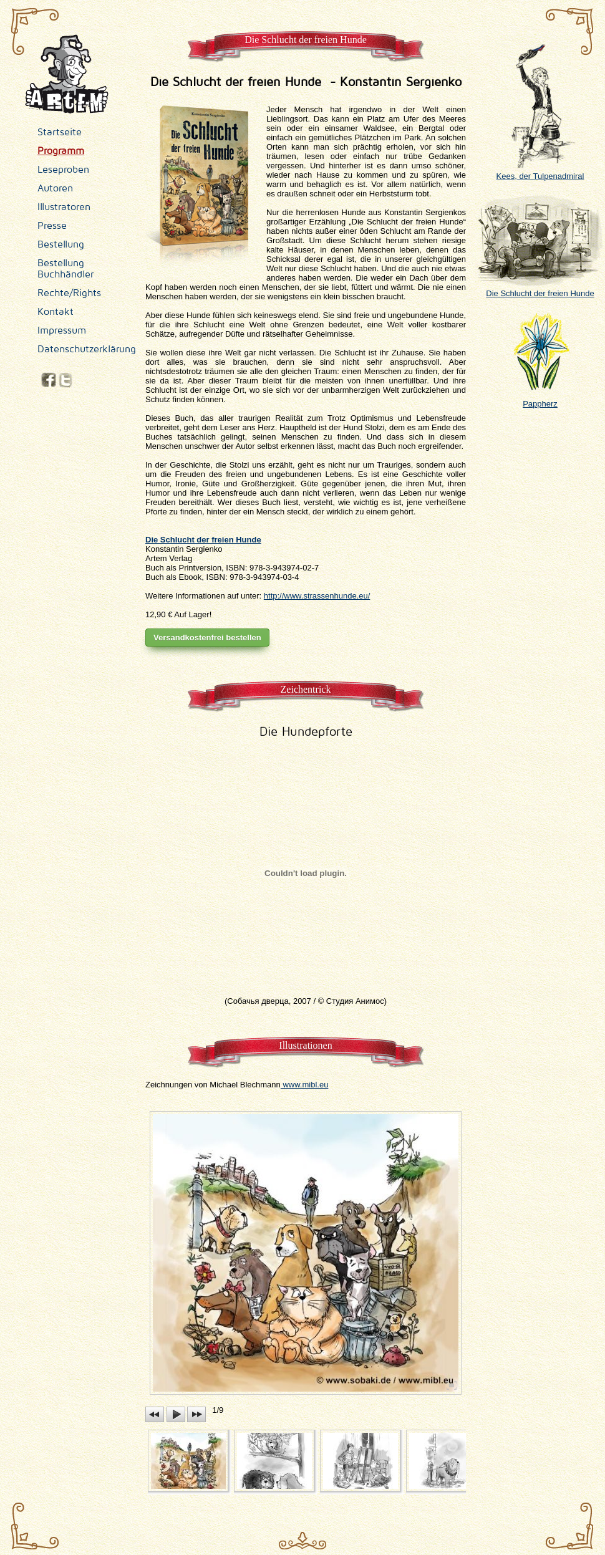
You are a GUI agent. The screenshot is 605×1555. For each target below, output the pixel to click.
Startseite (59, 132)
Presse (52, 225)
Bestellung (60, 244)
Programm (60, 150)
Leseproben (63, 169)
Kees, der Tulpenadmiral (540, 171)
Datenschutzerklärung (86, 349)
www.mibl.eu (305, 1084)
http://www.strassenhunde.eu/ (317, 595)
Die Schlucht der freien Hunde (540, 288)
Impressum (61, 330)
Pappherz (540, 399)
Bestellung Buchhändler (65, 269)
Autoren (55, 188)
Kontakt (55, 311)
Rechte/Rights (69, 293)
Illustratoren (63, 207)
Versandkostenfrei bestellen (207, 637)
